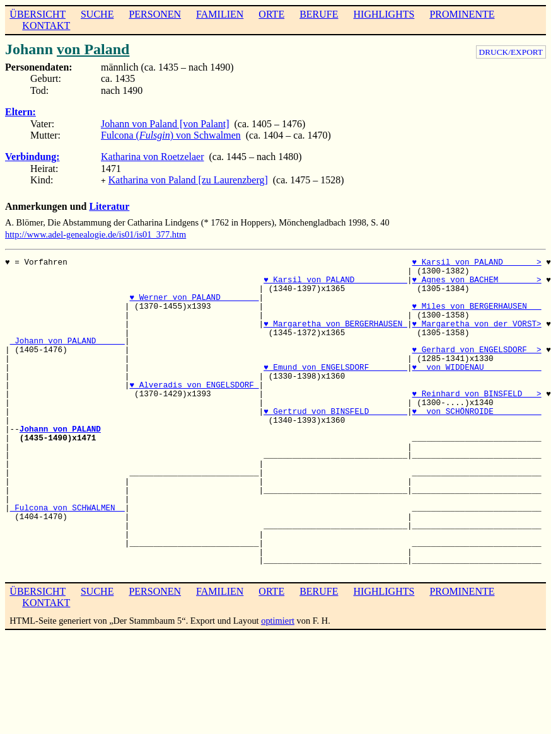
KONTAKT (46, 25)
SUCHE (97, 14)
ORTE (271, 14)
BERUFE (318, 14)
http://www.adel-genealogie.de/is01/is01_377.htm (95, 233)
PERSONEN (155, 14)
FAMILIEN (219, 14)
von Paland (93, 49)
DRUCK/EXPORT (511, 52)
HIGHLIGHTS (384, 14)
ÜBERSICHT (37, 14)
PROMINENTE (461, 14)
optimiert (277, 619)
